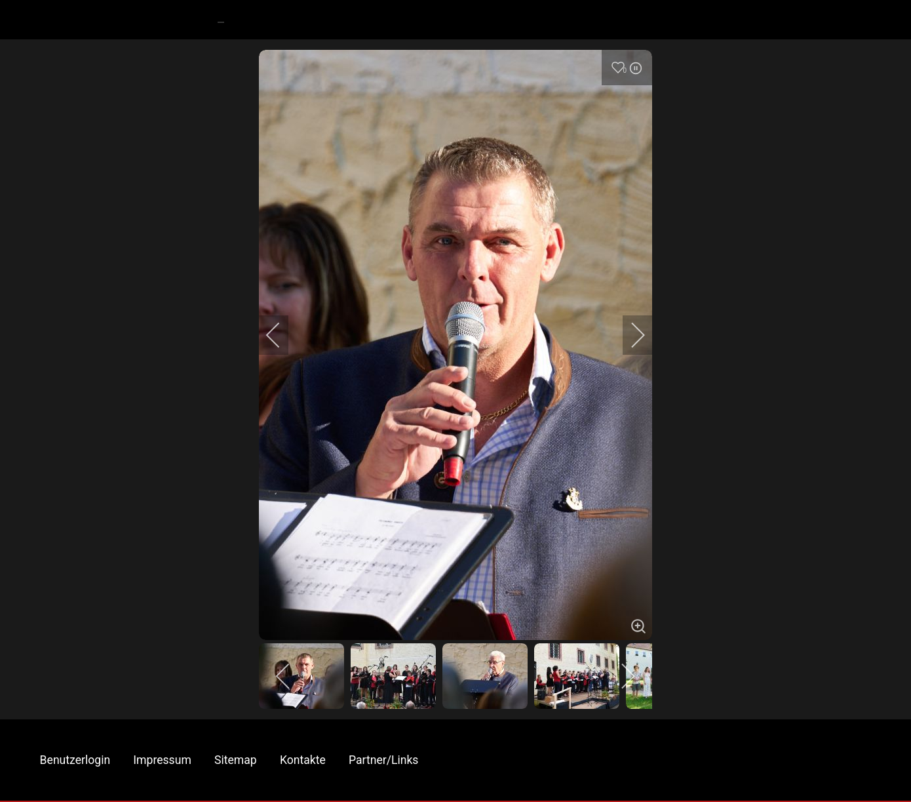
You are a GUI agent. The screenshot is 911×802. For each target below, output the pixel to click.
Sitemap (235, 760)
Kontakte (303, 760)
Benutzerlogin (75, 760)
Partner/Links (383, 760)
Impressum (162, 760)
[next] (629, 335)
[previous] (282, 335)
